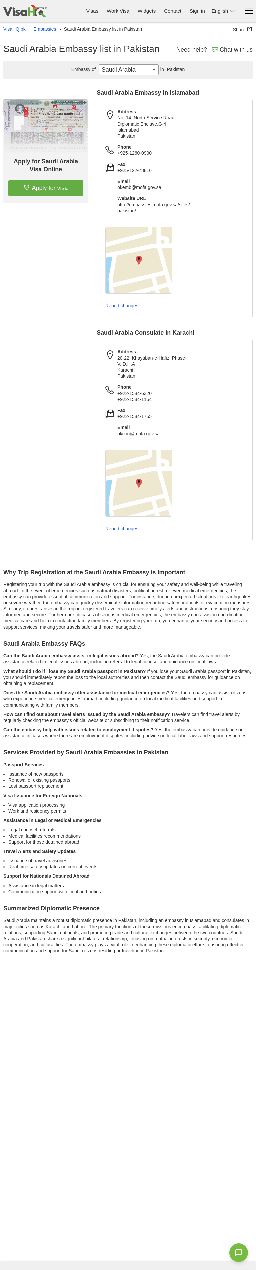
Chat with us (232, 49)
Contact (172, 11)
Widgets (147, 11)
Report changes (121, 305)
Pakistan (172, 69)
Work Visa (118, 11)
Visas (92, 11)
